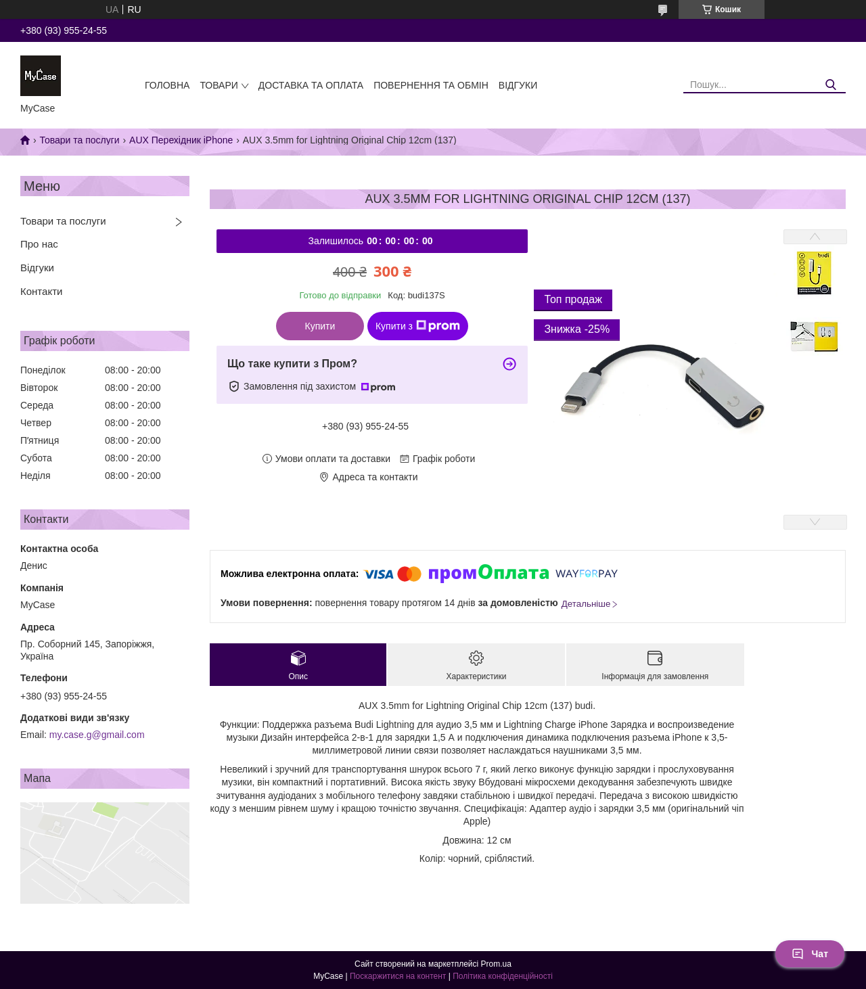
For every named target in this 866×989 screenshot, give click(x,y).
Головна (167, 85)
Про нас (39, 244)
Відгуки (518, 85)
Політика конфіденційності (503, 976)
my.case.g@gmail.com (97, 734)
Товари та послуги (79, 140)
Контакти (41, 291)
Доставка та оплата (310, 85)
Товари (218, 85)
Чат (810, 954)
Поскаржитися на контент (398, 976)
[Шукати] (830, 84)
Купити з (417, 326)
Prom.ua (496, 964)
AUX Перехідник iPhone (181, 140)
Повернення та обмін (430, 85)
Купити (320, 326)
